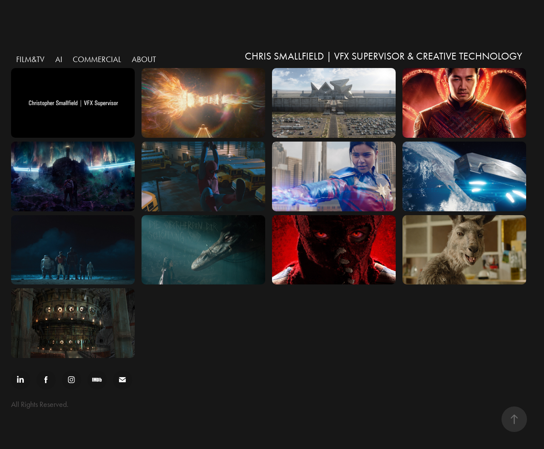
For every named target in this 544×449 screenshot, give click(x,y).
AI (58, 59)
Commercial (97, 59)
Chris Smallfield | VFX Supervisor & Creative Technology (383, 56)
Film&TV (30, 59)
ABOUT (144, 59)
